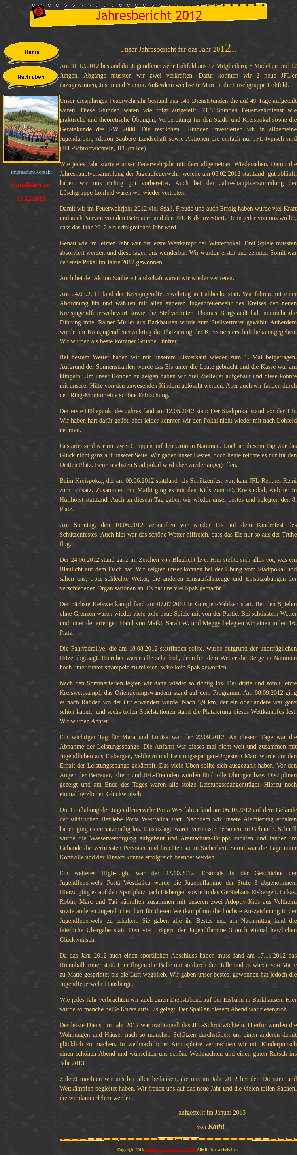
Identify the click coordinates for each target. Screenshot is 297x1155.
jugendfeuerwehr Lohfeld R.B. (170, 1149)
